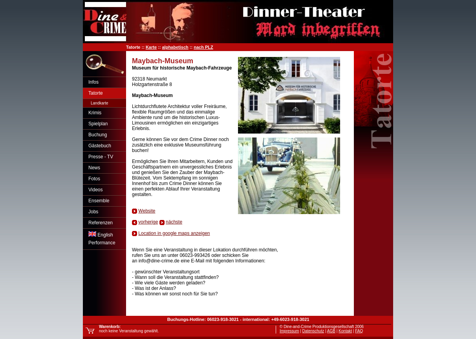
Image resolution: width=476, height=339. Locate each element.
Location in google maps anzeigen (174, 233)
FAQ (359, 331)
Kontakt (345, 331)
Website (146, 211)
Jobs (93, 211)
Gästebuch (99, 145)
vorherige (148, 222)
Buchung (97, 134)
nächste (174, 222)
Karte (151, 47)
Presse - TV (100, 156)
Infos (93, 82)
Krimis (94, 112)
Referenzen (100, 222)
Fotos (94, 178)
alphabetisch (175, 47)
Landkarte (99, 103)
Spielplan (98, 123)
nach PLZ (203, 47)
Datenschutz (313, 331)
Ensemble (98, 200)
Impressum (289, 331)
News (94, 167)
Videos (95, 189)
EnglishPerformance (101, 238)
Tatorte (95, 93)
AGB (331, 331)
